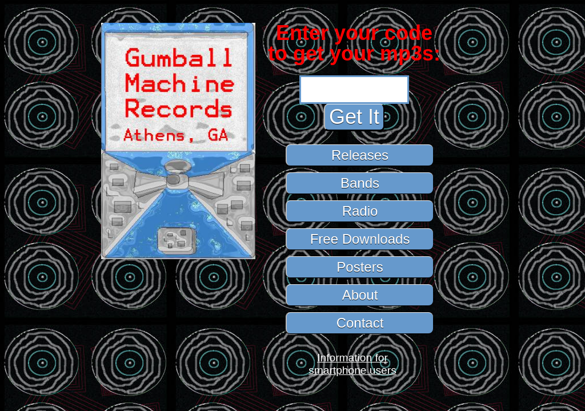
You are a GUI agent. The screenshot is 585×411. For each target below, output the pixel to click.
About (360, 295)
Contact (360, 323)
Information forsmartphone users (352, 364)
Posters (359, 267)
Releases (359, 155)
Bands (359, 183)
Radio (360, 211)
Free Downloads (360, 239)
